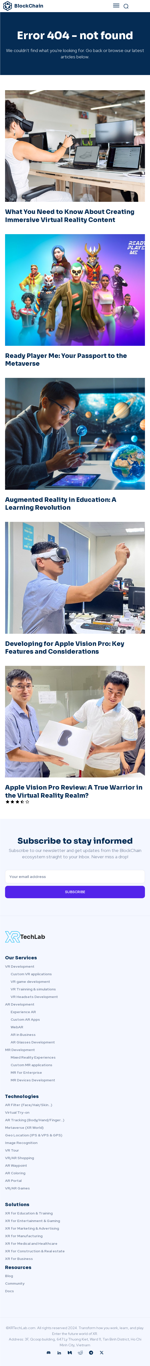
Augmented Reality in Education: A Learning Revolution (60, 503)
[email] (75, 876)
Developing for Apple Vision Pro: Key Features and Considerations (64, 647)
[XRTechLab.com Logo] (75, 937)
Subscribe (75, 892)
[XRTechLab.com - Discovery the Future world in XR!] (49, 6)
